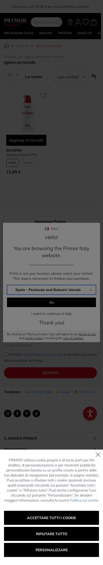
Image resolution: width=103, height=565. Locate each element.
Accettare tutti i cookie (51, 518)
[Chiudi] (98, 455)
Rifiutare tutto (51, 534)
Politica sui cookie (84, 500)
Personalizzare (52, 550)
